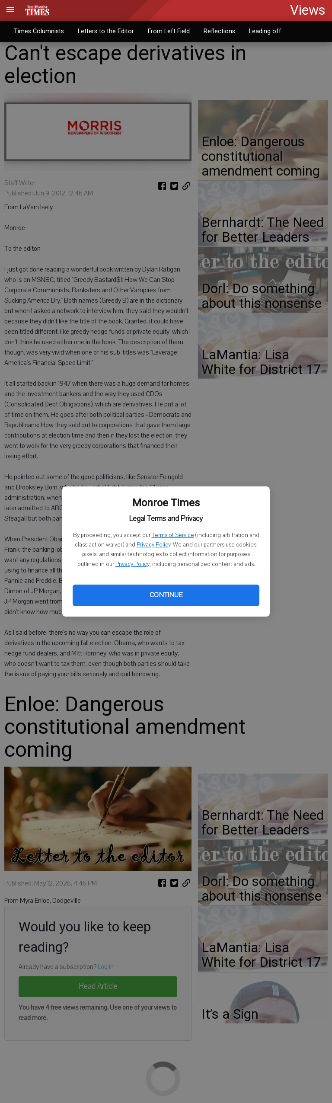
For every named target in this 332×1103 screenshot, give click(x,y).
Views (308, 10)
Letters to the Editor (106, 31)
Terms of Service (173, 535)
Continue (166, 595)
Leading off (265, 31)
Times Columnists (39, 31)
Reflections (219, 31)
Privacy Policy (153, 545)
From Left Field (169, 31)
